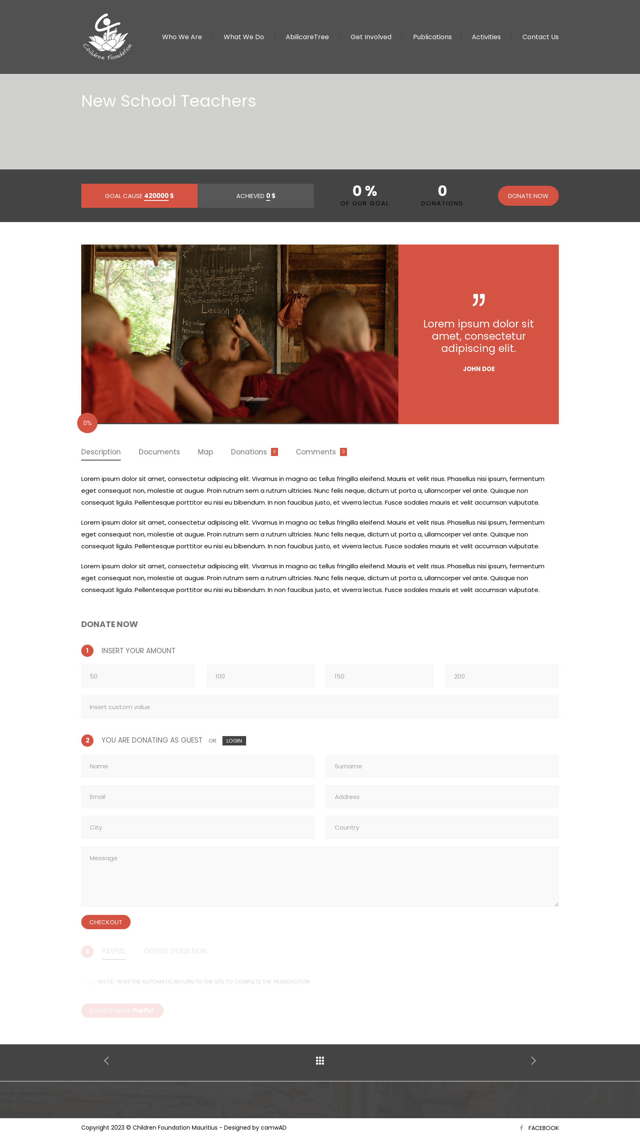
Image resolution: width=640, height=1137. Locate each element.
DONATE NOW (528, 195)
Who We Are (182, 37)
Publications (432, 37)
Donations (249, 452)
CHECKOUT (105, 922)
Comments (316, 452)
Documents (159, 452)
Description (101, 452)
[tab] (101, 453)
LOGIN (234, 741)
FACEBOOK (544, 1128)
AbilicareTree (307, 37)
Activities (486, 37)
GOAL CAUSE (139, 196)
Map (205, 452)
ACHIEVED (256, 196)
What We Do (244, 37)
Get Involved (371, 37)
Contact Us (540, 37)
